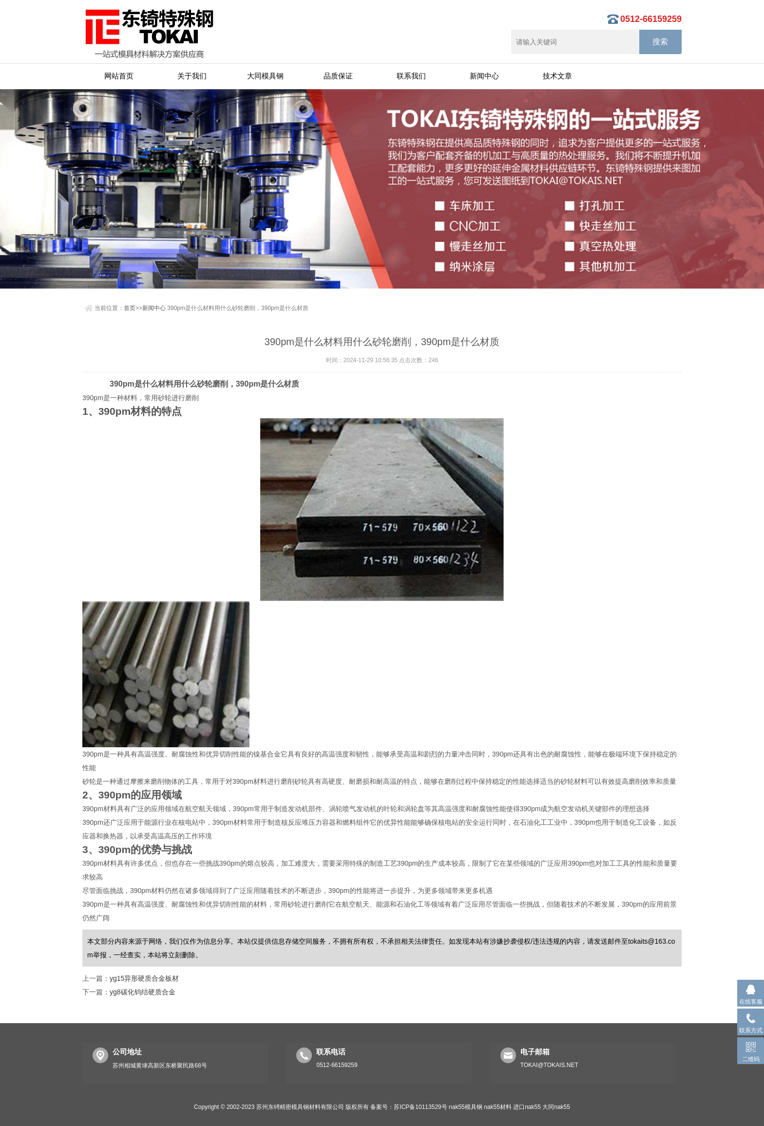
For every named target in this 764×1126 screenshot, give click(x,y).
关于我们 (192, 76)
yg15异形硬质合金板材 (144, 978)
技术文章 (557, 76)
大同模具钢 (265, 76)
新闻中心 (484, 76)
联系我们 (411, 76)
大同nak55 (556, 1107)
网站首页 (119, 76)
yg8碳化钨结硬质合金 (142, 992)
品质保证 (338, 76)
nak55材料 (498, 1107)
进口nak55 (527, 1107)
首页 (129, 308)
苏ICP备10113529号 (420, 1107)
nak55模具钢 (465, 1107)
